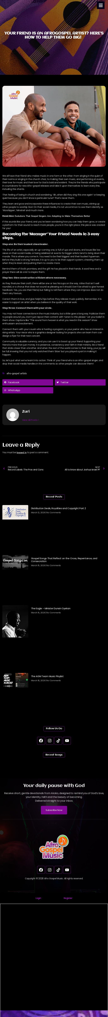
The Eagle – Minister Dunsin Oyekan (50, 608)
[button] (27, 382)
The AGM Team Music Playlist (47, 676)
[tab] (38, 898)
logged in (22, 452)
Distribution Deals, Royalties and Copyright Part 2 (58, 508)
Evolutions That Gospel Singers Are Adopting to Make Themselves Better (52, 216)
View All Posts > (30, 419)
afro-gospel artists (17, 373)
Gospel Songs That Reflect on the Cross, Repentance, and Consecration (64, 560)
